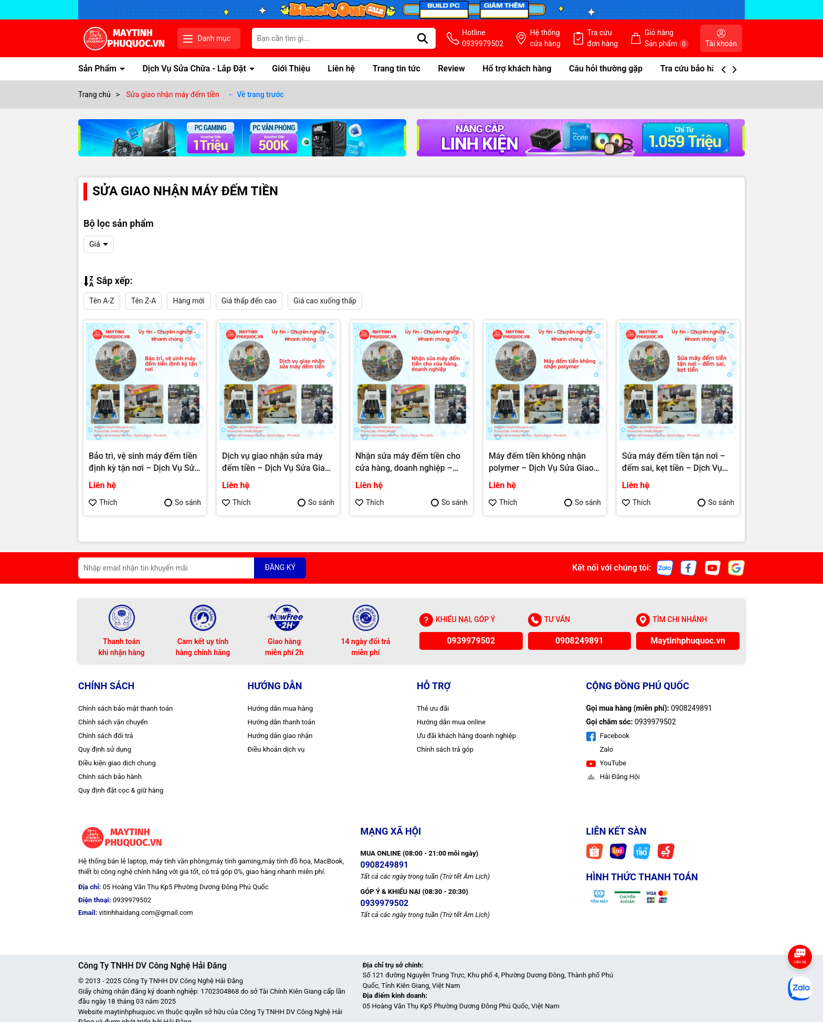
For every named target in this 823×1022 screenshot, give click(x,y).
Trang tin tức (396, 68)
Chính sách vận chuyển (112, 722)
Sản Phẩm (98, 68)
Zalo (606, 749)
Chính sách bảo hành (110, 777)
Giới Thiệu (291, 68)
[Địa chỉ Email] (192, 567)
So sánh (182, 502)
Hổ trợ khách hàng (516, 68)
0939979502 (471, 641)
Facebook (608, 736)
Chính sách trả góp (445, 749)
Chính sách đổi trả (105, 736)
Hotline (482, 38)
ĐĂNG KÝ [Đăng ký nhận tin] (280, 567)
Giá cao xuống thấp (324, 301)
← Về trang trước (256, 94)
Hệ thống (545, 38)
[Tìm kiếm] (422, 38)
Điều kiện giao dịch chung (117, 763)
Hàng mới (188, 301)
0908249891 (579, 641)
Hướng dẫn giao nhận (280, 736)
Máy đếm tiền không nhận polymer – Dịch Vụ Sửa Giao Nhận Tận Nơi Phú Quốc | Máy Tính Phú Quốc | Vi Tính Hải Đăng (544, 462)
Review (451, 68)
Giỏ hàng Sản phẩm (667, 38)
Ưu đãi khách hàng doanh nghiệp (466, 736)
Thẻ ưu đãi (433, 708)
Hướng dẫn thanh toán (281, 722)
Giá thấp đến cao (249, 301)
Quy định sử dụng (104, 749)
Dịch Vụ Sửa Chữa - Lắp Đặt (195, 68)
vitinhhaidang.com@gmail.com (146, 912)
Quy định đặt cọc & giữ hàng (120, 790)
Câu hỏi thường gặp (605, 68)
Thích (103, 502)
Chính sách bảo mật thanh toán (125, 708)
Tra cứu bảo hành (692, 68)
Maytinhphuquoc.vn (688, 641)
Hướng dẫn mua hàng (280, 708)
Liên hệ (341, 68)
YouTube (606, 763)
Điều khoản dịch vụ (276, 749)
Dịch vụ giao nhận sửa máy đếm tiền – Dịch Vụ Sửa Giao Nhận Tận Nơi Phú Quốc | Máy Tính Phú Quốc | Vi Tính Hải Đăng (277, 462)
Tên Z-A (143, 301)
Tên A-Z (101, 301)
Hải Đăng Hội (613, 777)
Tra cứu (602, 38)
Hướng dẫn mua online (451, 722)
